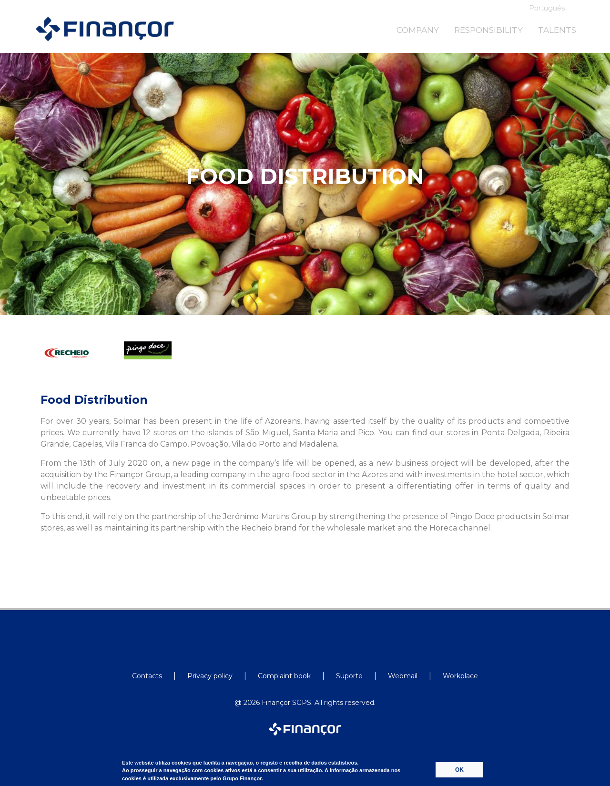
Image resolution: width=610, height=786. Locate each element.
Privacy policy (210, 676)
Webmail (402, 676)
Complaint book (284, 676)
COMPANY (417, 30)
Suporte (349, 676)
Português (547, 8)
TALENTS (557, 30)
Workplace (460, 676)
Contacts (147, 676)
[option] (78, 362)
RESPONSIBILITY (488, 30)
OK (459, 769)
